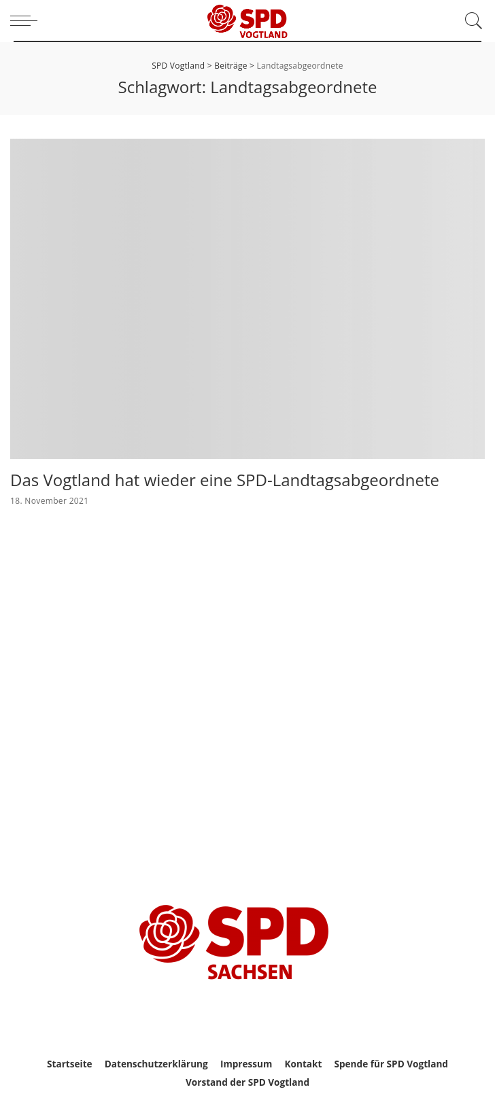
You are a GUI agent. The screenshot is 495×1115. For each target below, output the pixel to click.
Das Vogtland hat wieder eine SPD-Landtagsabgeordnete (224, 479)
